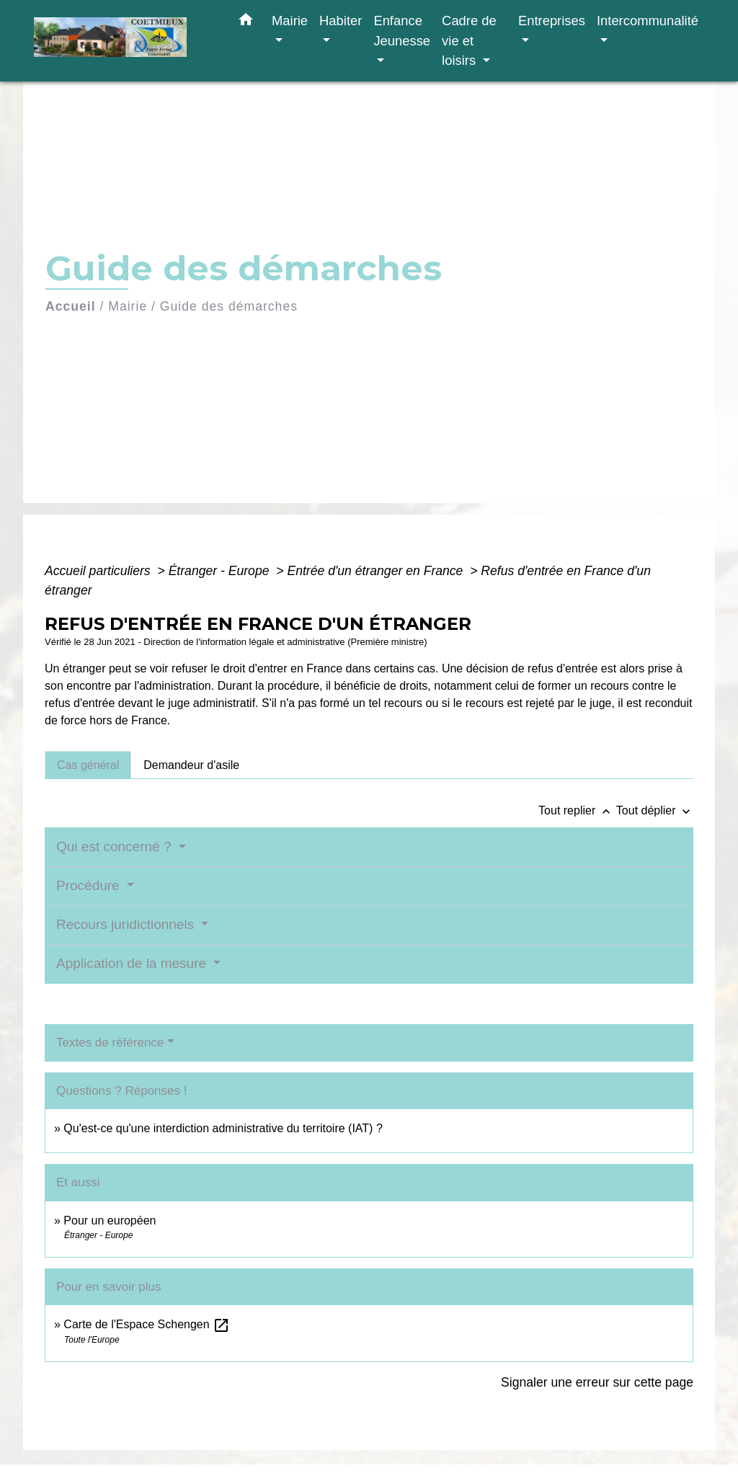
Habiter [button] (340, 20)
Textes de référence (110, 1042)
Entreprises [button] (551, 20)
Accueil (70, 306)
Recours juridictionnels (126, 924)
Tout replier (577, 810)
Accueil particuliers (99, 571)
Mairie (127, 306)
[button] (246, 22)
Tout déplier (654, 810)
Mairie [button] (290, 20)
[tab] (88, 764)
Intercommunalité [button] (647, 20)
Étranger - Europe (221, 571)
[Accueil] (124, 41)
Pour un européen (109, 1220)
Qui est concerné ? (115, 846)
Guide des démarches (229, 306)
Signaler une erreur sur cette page (597, 1382)
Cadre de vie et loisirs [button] (469, 40)
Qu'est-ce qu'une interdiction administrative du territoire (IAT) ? (222, 1128)
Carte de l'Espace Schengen (146, 1324)
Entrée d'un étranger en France (376, 571)
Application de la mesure (133, 963)
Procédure (89, 885)
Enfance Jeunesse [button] (401, 30)
